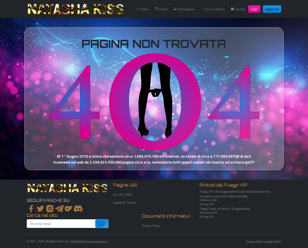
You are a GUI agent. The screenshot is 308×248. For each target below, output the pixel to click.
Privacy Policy (151, 225)
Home (145, 9)
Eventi (163, 9)
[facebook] (31, 208)
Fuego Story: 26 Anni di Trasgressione (225, 208)
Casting (240, 9)
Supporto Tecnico (124, 202)
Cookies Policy (272, 241)
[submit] (101, 223)
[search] (61, 223)
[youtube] (78, 208)
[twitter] (40, 208)
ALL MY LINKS (122, 194)
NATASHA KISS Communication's (89, 241)
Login (254, 9)
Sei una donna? (215, 9)
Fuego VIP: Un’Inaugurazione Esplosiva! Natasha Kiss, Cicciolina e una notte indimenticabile (235, 193)
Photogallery (186, 9)
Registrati (272, 9)
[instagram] (50, 208)
